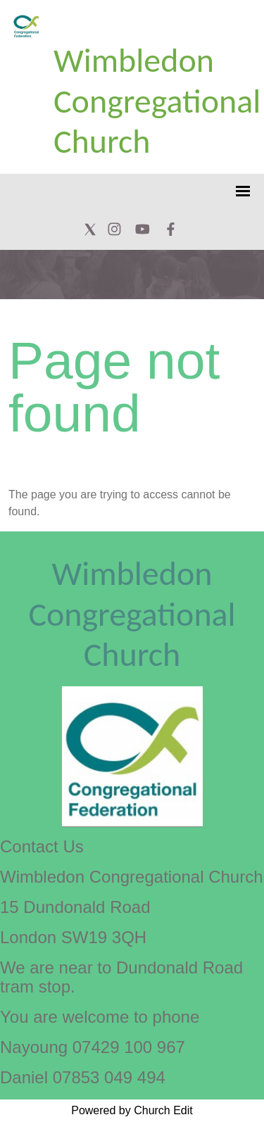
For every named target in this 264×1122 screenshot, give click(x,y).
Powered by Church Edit (132, 1110)
